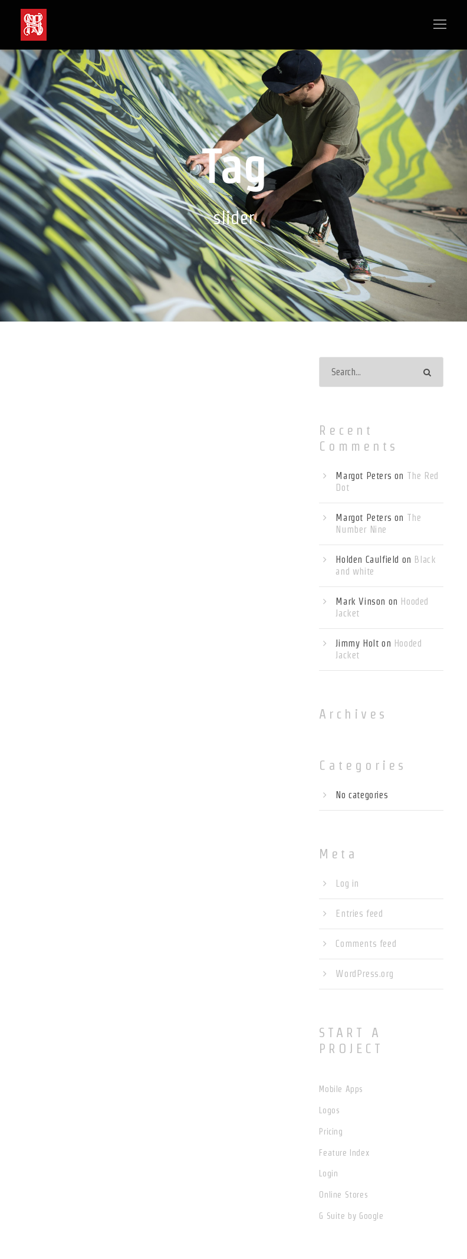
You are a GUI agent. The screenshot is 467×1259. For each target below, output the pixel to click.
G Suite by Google (351, 1216)
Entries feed (359, 914)
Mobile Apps (341, 1089)
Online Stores (343, 1194)
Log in (347, 883)
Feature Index (344, 1153)
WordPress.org (364, 974)
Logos (329, 1110)
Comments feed (366, 944)
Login (328, 1173)
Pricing (331, 1131)
